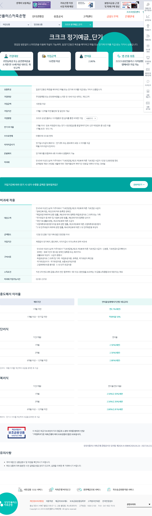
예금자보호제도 (61, 501)
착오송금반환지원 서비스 (120, 490)
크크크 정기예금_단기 (73, 24)
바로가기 (89, 118)
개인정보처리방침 (37, 501)
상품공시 (58, 16)
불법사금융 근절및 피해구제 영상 (112, 5)
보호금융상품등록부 (77, 501)
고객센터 (87, 16)
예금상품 (6, 24)
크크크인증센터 (133, 12)
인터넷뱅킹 (38, 16)
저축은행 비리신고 (59, 490)
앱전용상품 (38, 24)
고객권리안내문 (94, 501)
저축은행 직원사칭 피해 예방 (66, 5)
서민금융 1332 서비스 (30, 490)
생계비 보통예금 (23, 3)
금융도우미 (112, 16)
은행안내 (129, 16)
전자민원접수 (107, 501)
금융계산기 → (138, 184)
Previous (1, 5)
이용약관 (49, 501)
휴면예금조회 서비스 (89, 490)
